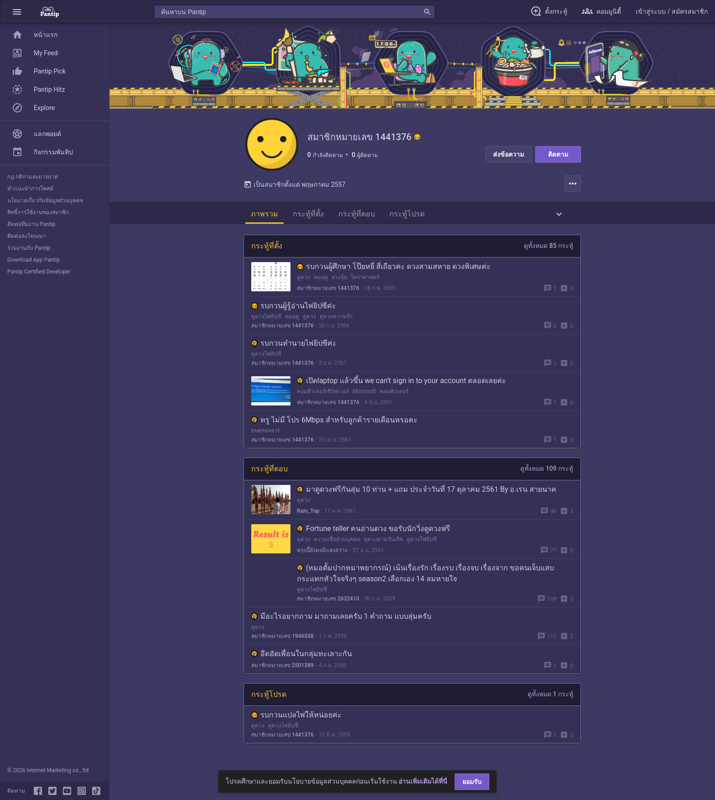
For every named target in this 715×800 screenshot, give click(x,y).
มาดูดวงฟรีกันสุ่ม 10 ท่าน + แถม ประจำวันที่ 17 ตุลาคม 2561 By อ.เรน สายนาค (426, 491)
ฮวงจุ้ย (339, 279)
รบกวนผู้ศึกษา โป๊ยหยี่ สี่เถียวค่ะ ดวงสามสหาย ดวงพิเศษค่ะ (394, 268)
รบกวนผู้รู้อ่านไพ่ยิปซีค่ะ (293, 307)
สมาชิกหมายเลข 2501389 (282, 667)
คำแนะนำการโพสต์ (30, 188)
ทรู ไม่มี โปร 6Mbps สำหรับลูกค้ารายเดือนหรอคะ (334, 421)
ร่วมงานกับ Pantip (28, 248)
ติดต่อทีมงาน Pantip (31, 224)
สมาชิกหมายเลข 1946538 (282, 638)
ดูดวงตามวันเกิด (383, 541)
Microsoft (364, 393)
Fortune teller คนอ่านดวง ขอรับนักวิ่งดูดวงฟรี (373, 530)
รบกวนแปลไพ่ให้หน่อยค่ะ (296, 716)
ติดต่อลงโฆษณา (26, 236)
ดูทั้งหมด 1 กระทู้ (550, 696)
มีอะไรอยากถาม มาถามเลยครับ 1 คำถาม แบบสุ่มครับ (341, 618)
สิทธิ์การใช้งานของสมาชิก (38, 212)
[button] (16, 11)
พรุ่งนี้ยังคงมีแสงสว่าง (322, 552)
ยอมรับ (472, 781)
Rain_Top (308, 513)
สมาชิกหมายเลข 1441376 (328, 290)
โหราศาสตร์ (365, 279)
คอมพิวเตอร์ (394, 393)
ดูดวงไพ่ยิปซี (266, 318)
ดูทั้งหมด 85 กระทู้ (548, 247)
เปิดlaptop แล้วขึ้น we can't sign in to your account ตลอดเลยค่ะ (401, 382)
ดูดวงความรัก (336, 318)
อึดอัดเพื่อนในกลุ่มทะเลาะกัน (301, 655)
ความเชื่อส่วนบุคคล (337, 541)
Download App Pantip (33, 260)
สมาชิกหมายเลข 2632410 (328, 600)
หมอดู (321, 279)
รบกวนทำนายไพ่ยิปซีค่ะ (294, 345)
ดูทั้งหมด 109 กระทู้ (546, 470)
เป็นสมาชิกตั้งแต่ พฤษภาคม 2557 (294, 186)
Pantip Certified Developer (39, 271)
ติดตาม (558, 154)
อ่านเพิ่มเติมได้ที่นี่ (423, 781)
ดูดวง (303, 279)
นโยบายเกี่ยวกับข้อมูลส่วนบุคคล (45, 200)
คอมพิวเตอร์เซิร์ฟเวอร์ (323, 393)
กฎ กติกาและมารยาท (32, 177)
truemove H (265, 432)
